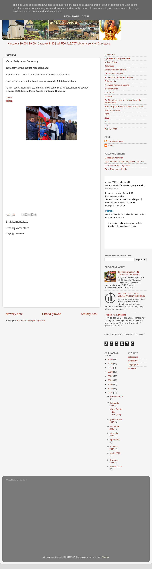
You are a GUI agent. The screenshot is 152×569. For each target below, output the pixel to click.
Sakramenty (110, 81)
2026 (110, 359)
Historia (108, 96)
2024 (110, 368)
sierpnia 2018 (113, 434)
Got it (85, 16)
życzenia (132, 368)
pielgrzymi (133, 361)
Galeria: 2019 (110, 129)
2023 (106, 114)
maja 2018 (115, 453)
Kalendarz (109, 66)
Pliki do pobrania (112, 110)
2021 (106, 121)
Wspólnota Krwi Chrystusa (117, 165)
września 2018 (114, 427)
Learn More (71, 16)
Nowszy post (14, 314)
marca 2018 (116, 466)
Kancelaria (109, 54)
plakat (9, 97)
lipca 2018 (115, 440)
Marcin (111, 145)
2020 (106, 125)
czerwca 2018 (113, 447)
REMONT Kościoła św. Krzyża (118, 77)
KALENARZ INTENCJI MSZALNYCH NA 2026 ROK (131, 294)
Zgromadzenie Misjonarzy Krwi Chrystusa (124, 161)
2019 (110, 388)
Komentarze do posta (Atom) (31, 320)
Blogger (105, 557)
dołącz (9, 101)
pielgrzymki (133, 364)
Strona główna (51, 314)
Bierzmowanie (111, 89)
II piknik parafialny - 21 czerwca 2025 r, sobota (128, 273)
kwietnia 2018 (113, 461)
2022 (106, 118)
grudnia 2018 (116, 396)
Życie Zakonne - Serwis (115, 169)
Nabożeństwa (110, 62)
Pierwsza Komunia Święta (116, 85)
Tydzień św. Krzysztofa (115, 315)
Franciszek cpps (115, 141)
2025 (110, 363)
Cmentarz (109, 92)
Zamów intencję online (115, 70)
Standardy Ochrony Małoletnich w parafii (123, 106)
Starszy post (89, 314)
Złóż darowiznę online (114, 73)
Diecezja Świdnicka (113, 158)
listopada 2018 (114, 404)
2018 (110, 393)
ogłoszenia (133, 357)
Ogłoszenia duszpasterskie (117, 58)
